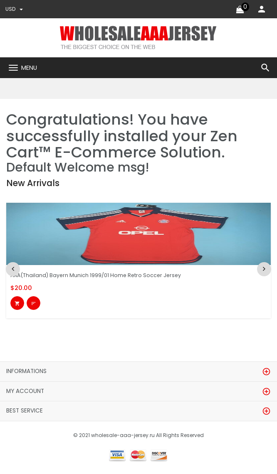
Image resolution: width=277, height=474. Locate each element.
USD (14, 8)
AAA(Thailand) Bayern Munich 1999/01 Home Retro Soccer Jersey (99, 275)
